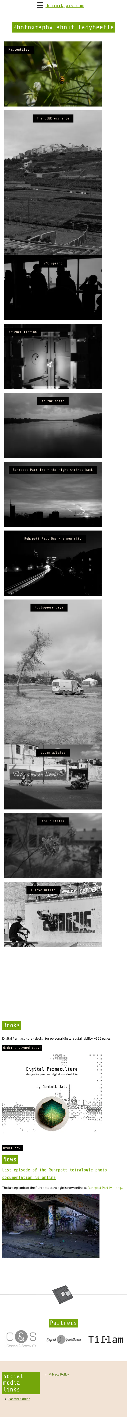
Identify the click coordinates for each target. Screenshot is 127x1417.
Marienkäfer (18, 49)
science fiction (22, 352)
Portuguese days (49, 647)
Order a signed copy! (22, 1048)
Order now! (12, 1148)
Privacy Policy (59, 1374)
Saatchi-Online (19, 1399)
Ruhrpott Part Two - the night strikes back (53, 499)
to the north (52, 426)
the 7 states (52, 875)
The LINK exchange (53, 123)
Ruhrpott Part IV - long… (106, 1187)
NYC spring (52, 278)
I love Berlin (43, 949)
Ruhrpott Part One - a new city (52, 573)
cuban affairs (53, 802)
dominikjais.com (65, 5)
